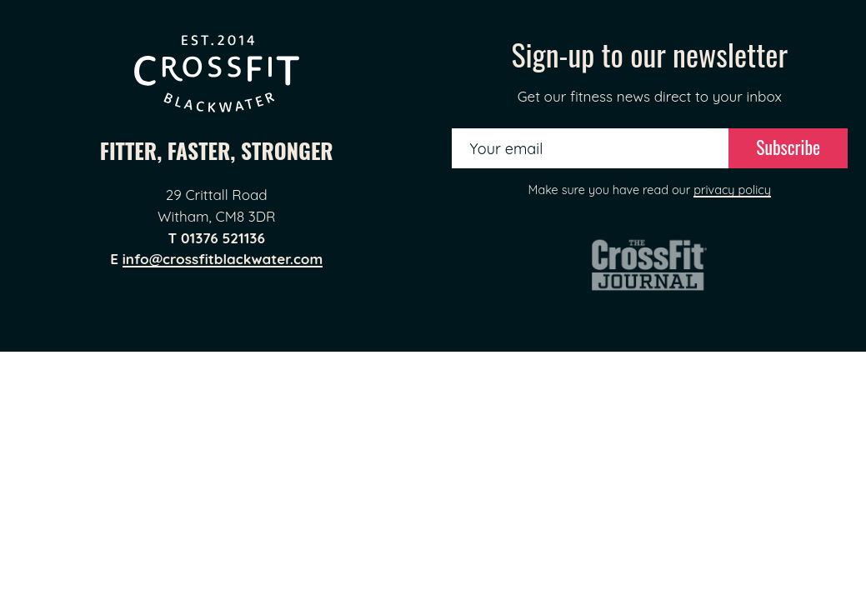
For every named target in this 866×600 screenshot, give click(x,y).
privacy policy (732, 190)
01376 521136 (223, 238)
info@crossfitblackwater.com (223, 259)
